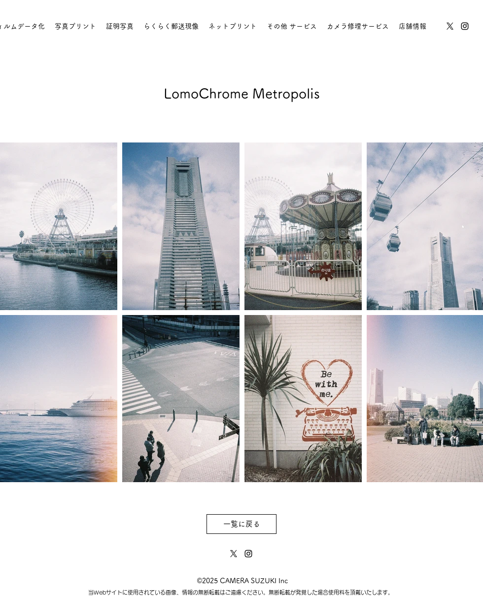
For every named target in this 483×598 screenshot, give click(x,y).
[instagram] (465, 26)
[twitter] (450, 26)
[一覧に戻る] (241, 524)
